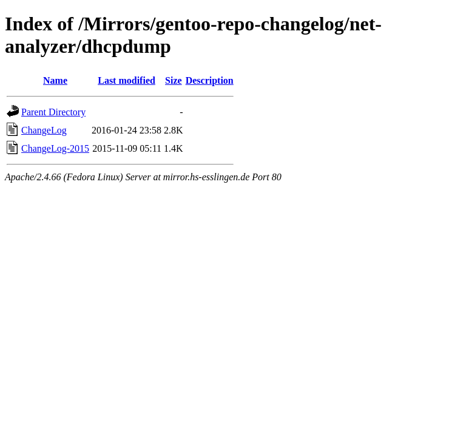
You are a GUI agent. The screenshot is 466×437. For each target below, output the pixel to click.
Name (55, 80)
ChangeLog (44, 130)
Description (210, 80)
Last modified (126, 80)
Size (173, 80)
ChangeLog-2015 (55, 148)
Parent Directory (53, 112)
